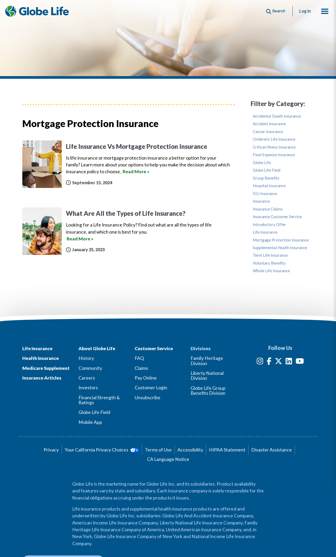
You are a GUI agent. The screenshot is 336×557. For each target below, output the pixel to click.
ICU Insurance (265, 193)
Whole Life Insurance (271, 271)
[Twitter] (278, 362)
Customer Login (151, 387)
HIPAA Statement (227, 450)
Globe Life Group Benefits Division (208, 390)
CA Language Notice (168, 459)
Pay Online (146, 378)
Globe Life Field (266, 170)
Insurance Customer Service (277, 216)
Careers (86, 378)
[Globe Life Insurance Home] (37, 11)
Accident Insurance (269, 124)
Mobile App (90, 422)
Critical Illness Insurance (274, 147)
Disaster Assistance (271, 450)
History (86, 358)
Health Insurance (40, 358)
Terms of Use (158, 450)
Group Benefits (266, 178)
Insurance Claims (268, 209)
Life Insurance (265, 232)
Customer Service (154, 348)
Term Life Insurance (270, 255)
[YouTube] (300, 362)
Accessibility (190, 450)
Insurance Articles (41, 378)
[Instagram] (260, 362)
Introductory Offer (269, 224)
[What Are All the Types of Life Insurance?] (128, 231)
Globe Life (262, 162)
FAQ (139, 358)
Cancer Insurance (268, 131)
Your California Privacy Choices (102, 450)
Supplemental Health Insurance (280, 247)
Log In (305, 11)
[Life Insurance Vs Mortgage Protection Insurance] (128, 164)
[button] (325, 11)
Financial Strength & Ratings (99, 400)
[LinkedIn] (289, 362)
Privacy (51, 450)
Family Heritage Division (207, 360)
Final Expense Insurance (274, 155)
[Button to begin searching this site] (275, 11)
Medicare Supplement (46, 368)
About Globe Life (96, 348)
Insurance (261, 201)
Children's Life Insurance (274, 139)
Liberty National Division (207, 375)
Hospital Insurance (269, 185)
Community (90, 368)
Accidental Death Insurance (277, 116)
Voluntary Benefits (269, 263)
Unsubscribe (147, 397)
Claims (141, 368)
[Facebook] (269, 362)
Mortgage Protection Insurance (281, 240)
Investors (88, 387)
